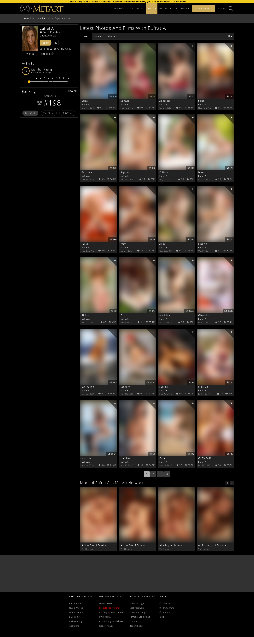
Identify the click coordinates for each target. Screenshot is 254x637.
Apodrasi (164, 100)
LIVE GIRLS (165, 8)
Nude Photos (76, 608)
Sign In (221, 8)
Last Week (30, 113)
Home (26, 18)
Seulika (163, 386)
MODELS (151, 8)
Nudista (86, 458)
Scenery (125, 386)
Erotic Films (75, 603)
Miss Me (203, 386)
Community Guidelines (111, 621)
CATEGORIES (182, 8)
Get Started (203, 8)
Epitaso (163, 172)
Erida (85, 100)
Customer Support (139, 612)
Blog (162, 616)
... (160, 474)
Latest (86, 36)
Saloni (201, 100)
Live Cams (74, 616)
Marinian (164, 315)
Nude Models (76, 612)
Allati (162, 243)
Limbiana (126, 458)
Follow (45, 42)
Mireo (201, 172)
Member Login (136, 603)
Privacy (133, 621)
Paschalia (87, 172)
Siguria (125, 172)
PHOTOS (140, 8)
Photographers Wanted (111, 612)
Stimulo (125, 100)
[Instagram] (167, 608)
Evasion (202, 243)
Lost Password (137, 608)
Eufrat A (86, 104)
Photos (111, 36)
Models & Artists (42, 18)
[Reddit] (165, 612)
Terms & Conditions (139, 616)
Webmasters (105, 603)
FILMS (130, 8)
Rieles (85, 315)
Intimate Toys (76, 621)
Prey (123, 243)
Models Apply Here (109, 608)
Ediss (124, 315)
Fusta (85, 243)
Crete (162, 458)
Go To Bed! (204, 458)
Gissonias (203, 315)
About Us (74, 626)
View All (72, 90)
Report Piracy (136, 626)
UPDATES (119, 8)
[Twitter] (165, 603)
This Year (67, 113)
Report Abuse (106, 626)
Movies (99, 36)
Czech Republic (50, 32)
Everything (88, 386)
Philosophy (105, 616)
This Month (48, 113)
